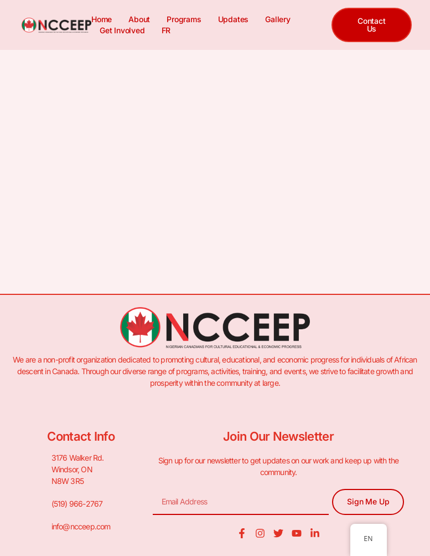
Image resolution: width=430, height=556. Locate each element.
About (139, 19)
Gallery (278, 19)
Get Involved (122, 30)
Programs (184, 19)
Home (101, 19)
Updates (233, 19)
